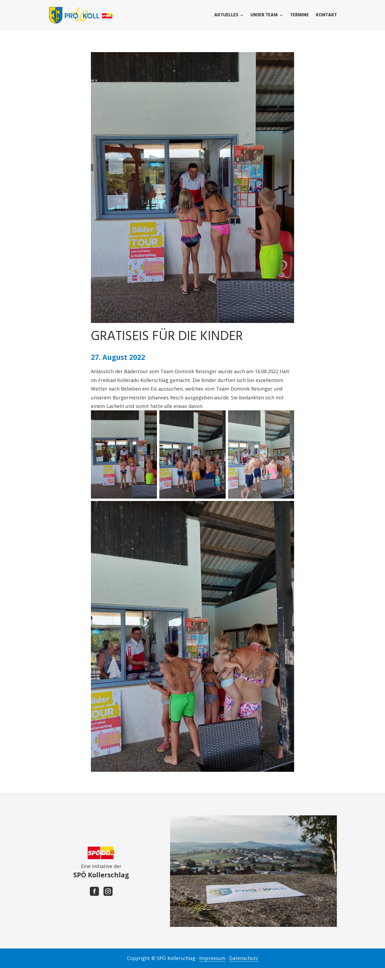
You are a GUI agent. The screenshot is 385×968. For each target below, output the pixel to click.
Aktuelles (226, 16)
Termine (299, 16)
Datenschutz (243, 958)
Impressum (212, 958)
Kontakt (326, 16)
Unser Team (264, 16)
